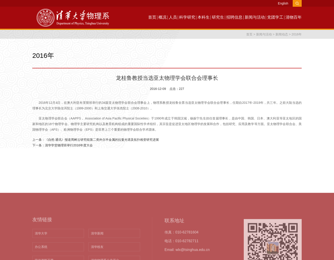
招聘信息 (234, 17)
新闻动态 (281, 34)
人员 (173, 17)
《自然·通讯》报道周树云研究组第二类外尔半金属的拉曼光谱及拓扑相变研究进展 (102, 139)
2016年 (297, 34)
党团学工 (275, 17)
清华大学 (41, 254)
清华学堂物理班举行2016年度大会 (69, 145)
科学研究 (187, 17)
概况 (162, 17)
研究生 (218, 17)
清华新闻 (97, 254)
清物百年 (294, 17)
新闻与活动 (255, 17)
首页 (152, 17)
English (283, 3)
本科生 (204, 17)
